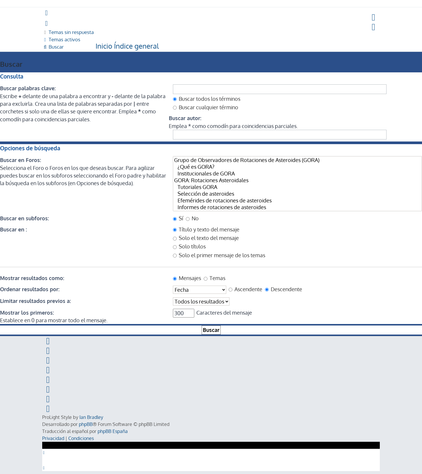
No (192, 218)
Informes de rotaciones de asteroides (297, 207)
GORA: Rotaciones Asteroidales (297, 180)
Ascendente (245, 289)
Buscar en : (13, 229)
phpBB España (113, 431)
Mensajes (187, 278)
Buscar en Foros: (20, 160)
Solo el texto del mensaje (206, 238)
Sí (178, 218)
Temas (214, 278)
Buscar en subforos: (24, 218)
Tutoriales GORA (297, 187)
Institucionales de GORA (297, 173)
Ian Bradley (91, 417)
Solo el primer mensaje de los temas (219, 255)
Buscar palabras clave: (28, 88)
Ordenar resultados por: (29, 289)
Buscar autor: (185, 118)
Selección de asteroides (297, 193)
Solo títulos (189, 246)
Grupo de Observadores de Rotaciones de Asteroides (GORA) (297, 160)
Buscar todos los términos (206, 99)
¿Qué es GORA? (297, 166)
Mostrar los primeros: (27, 312)
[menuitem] (374, 17)
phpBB (86, 424)
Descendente (283, 289)
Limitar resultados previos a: (35, 301)
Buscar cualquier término (205, 107)
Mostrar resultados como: (32, 278)
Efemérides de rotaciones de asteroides (297, 200)
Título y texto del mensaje (206, 229)
